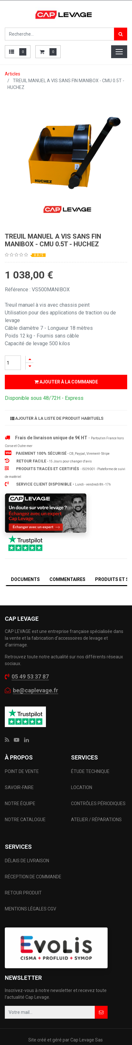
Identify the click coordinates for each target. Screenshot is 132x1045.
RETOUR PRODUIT (23, 892)
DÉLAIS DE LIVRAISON (27, 860)
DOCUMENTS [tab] (25, 579)
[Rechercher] (120, 34)
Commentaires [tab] (67, 579)
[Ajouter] (29, 359)
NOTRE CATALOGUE (25, 819)
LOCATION (82, 787)
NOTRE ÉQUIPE (20, 803)
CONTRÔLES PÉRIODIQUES (98, 803)
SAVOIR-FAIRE (19, 787)
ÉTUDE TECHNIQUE (90, 771)
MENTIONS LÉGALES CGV (30, 908)
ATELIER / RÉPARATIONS (96, 819)
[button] (101, 1012)
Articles (12, 73)
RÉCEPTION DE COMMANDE (33, 876)
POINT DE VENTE (22, 771)
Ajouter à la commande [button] (66, 381)
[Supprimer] (29, 366)
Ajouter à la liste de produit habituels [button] (56, 418)
